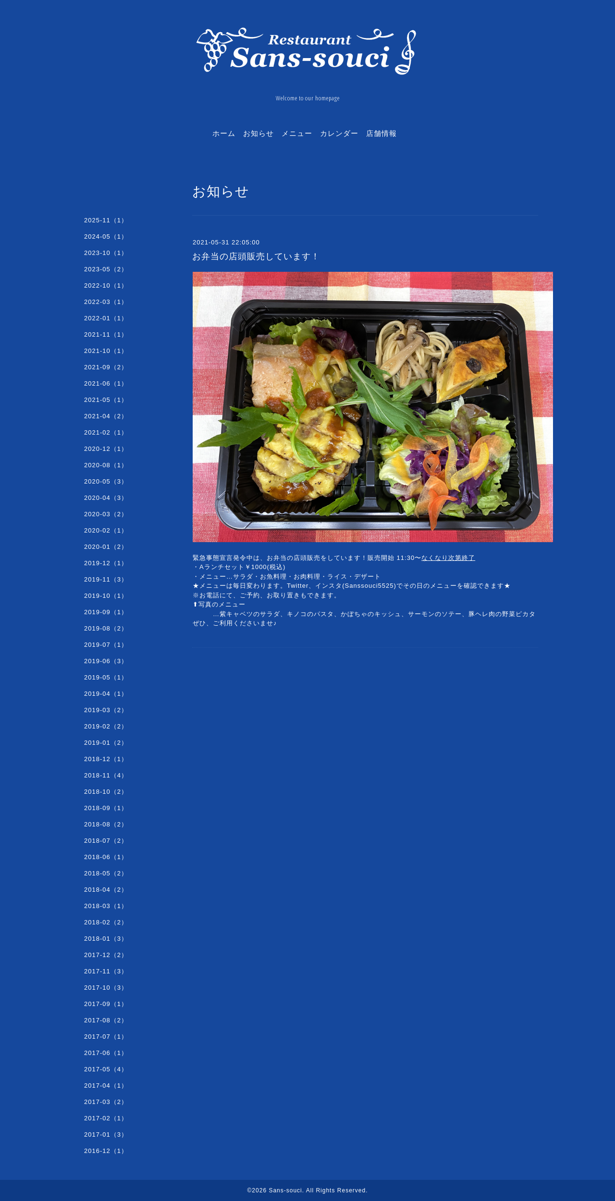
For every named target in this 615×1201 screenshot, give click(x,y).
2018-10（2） (106, 791)
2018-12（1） (106, 759)
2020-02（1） (106, 530)
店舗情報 (381, 133)
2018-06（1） (106, 857)
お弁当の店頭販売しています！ (256, 256)
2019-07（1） (106, 644)
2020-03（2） (106, 514)
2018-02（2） (106, 922)
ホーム (223, 133)
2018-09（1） (106, 808)
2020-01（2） (106, 546)
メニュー (297, 133)
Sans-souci (285, 1190)
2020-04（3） (106, 497)
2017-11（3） (106, 971)
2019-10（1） (106, 595)
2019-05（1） (106, 677)
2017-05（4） (106, 1069)
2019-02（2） (106, 726)
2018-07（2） (106, 840)
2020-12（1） (106, 448)
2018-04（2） (106, 889)
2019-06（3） (106, 661)
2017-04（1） (106, 1085)
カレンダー (339, 133)
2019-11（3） (106, 579)
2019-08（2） (106, 628)
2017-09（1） (106, 1003)
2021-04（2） (106, 416)
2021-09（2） (106, 367)
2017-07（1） (106, 1036)
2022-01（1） (106, 318)
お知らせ (258, 133)
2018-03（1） (106, 906)
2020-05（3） (106, 481)
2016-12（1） (106, 1150)
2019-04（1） (106, 693)
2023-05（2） (106, 269)
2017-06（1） (106, 1052)
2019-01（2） (106, 742)
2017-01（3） (106, 1134)
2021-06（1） (106, 383)
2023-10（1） (106, 252)
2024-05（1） (106, 236)
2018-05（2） (106, 873)
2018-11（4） (106, 775)
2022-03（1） (106, 301)
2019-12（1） (106, 563)
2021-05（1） (106, 399)
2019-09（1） (106, 612)
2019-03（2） (106, 710)
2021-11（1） (106, 334)
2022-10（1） (106, 285)
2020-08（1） (106, 465)
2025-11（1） (106, 220)
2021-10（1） (106, 350)
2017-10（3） (106, 987)
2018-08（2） (106, 824)
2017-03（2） (106, 1101)
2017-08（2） (106, 1020)
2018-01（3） (106, 938)
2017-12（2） (106, 954)
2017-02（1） (106, 1118)
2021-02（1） (106, 432)
